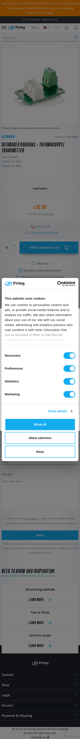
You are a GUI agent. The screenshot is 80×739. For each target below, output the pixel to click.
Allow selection (40, 438)
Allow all (40, 424)
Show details (57, 411)
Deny (40, 451)
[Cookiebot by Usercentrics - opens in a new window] (57, 283)
